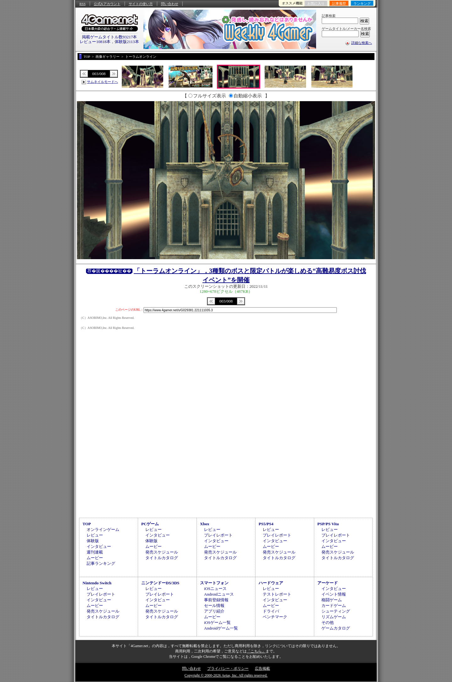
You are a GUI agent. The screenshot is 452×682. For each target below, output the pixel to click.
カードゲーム (333, 605)
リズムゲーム (333, 616)
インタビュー (99, 546)
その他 (327, 622)
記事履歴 (339, 3)
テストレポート (277, 594)
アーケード (327, 583)
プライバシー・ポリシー (228, 668)
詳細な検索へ (361, 43)
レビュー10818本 (95, 41)
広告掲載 (262, 668)
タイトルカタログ (161, 557)
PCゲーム (150, 523)
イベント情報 (333, 594)
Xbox (204, 523)
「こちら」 (256, 651)
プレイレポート (218, 535)
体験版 (93, 540)
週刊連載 (95, 552)
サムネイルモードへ (102, 82)
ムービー (95, 557)
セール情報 (214, 605)
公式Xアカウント (107, 4)
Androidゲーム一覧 (221, 628)
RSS (82, 4)
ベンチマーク (275, 616)
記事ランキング (101, 563)
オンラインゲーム (103, 529)
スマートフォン (214, 583)
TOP (87, 523)
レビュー (95, 535)
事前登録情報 (216, 599)
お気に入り (316, 3)
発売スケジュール (161, 552)
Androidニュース (219, 594)
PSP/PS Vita (328, 523)
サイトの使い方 (141, 4)
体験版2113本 (127, 41)
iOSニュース (215, 588)
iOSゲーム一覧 (217, 622)
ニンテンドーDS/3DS (160, 583)
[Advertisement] (226, 463)
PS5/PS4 (266, 523)
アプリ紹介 (214, 611)
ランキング (362, 3)
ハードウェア (271, 583)
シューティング (335, 611)
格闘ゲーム (331, 599)
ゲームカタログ (335, 628)
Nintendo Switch (97, 583)
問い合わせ (169, 4)
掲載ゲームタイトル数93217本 (109, 37)
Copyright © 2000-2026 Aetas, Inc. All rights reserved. (226, 675)
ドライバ (271, 611)
